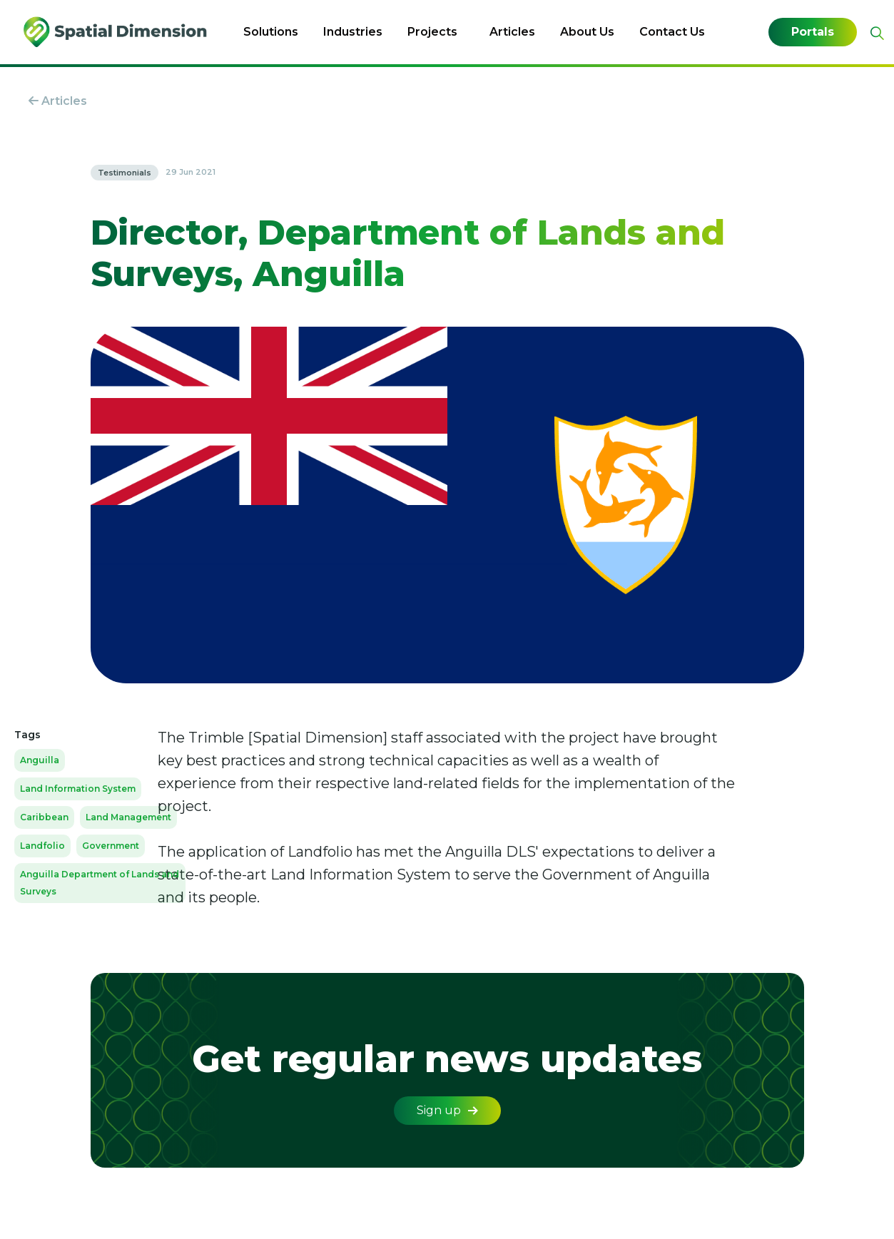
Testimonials (124, 173)
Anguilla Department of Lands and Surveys (99, 883)
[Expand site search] (875, 33)
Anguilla (39, 760)
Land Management (128, 817)
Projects (432, 32)
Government (110, 845)
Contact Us (672, 32)
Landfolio (42, 845)
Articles (512, 32)
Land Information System (78, 788)
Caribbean (44, 817)
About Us (587, 32)
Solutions (270, 32)
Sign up (447, 1110)
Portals (812, 32)
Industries (352, 32)
